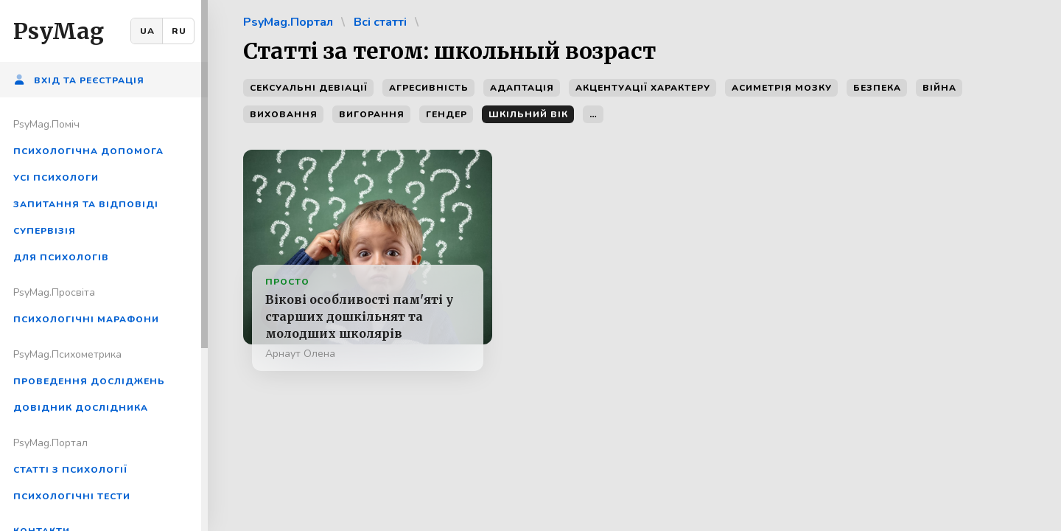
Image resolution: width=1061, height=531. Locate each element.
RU (179, 31)
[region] (104, 265)
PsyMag (58, 31)
